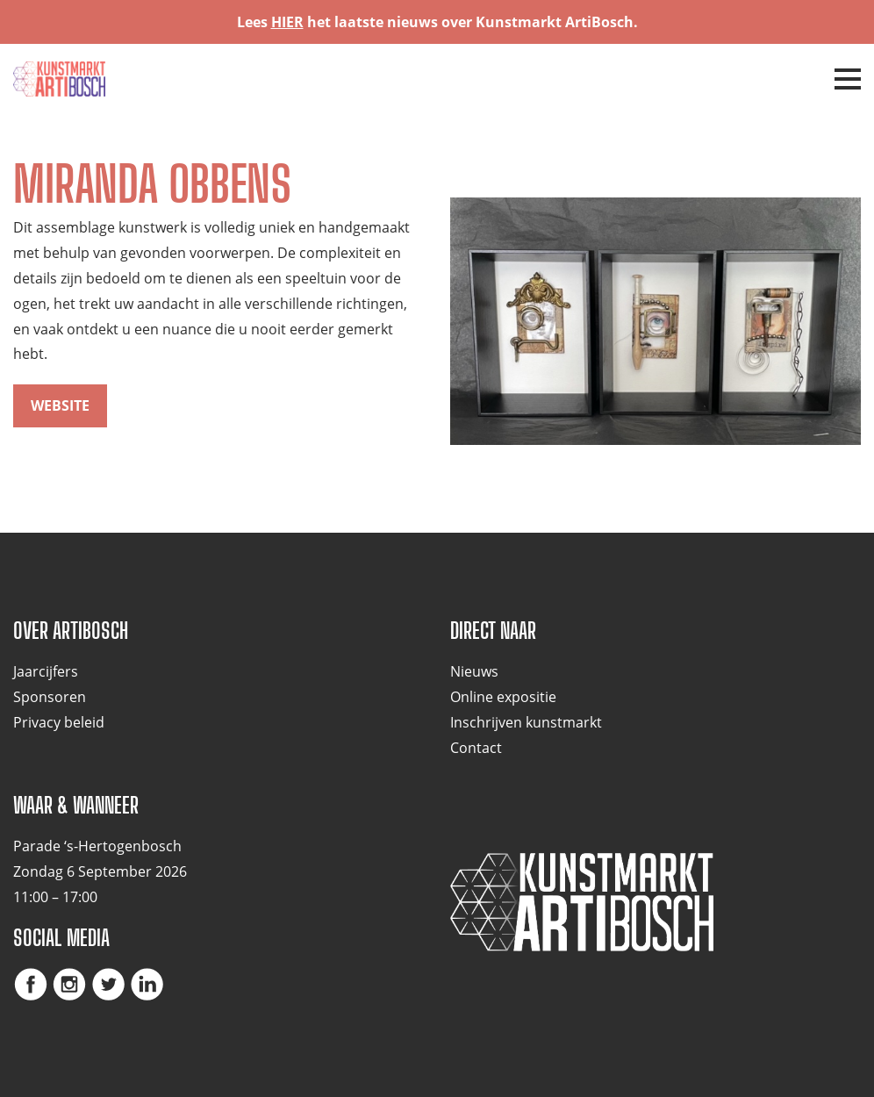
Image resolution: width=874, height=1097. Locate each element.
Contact (476, 747)
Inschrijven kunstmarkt (526, 722)
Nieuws (474, 671)
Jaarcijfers (45, 671)
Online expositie (503, 696)
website (60, 405)
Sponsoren (49, 696)
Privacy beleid (58, 722)
